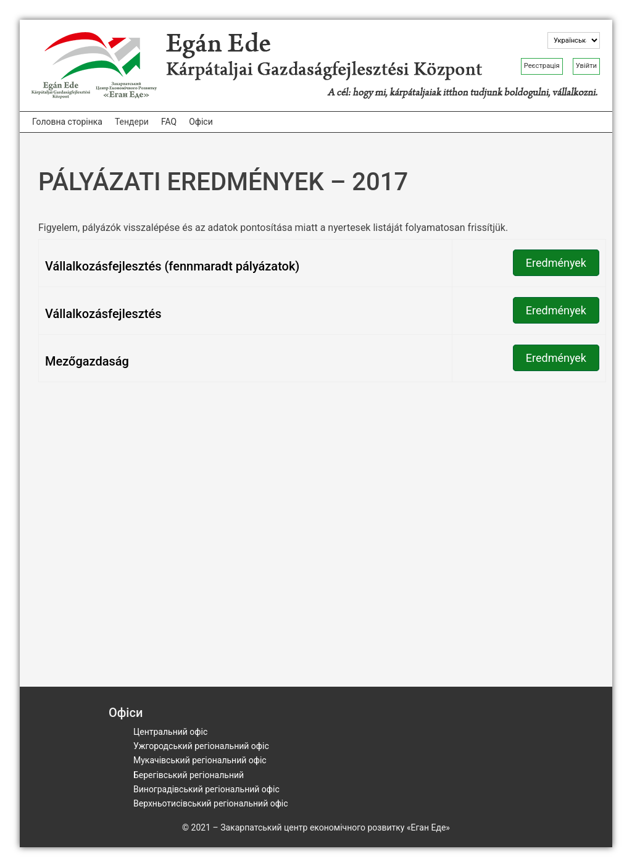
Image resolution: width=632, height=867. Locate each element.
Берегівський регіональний (188, 775)
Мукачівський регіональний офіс (200, 760)
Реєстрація (542, 66)
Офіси (201, 122)
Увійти (586, 66)
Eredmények (556, 262)
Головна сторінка (67, 122)
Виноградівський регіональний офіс (206, 789)
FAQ (169, 122)
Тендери (132, 122)
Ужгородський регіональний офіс (201, 746)
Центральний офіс (170, 732)
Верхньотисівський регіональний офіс (210, 803)
